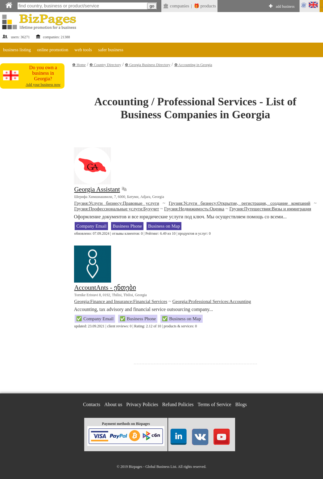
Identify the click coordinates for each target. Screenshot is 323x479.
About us (113, 404)
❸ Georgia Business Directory (147, 65)
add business (285, 6)
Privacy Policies (142, 404)
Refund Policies (178, 404)
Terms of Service (214, 404)
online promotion (52, 49)
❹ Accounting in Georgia (193, 65)
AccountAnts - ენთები (105, 287)
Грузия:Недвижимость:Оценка (194, 208)
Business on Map (164, 226)
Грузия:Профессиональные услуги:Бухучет (116, 208)
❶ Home (78, 65)
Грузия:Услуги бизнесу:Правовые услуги (116, 203)
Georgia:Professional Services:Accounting (211, 301)
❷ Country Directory (105, 65)
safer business (110, 49)
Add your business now (43, 84)
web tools (83, 49)
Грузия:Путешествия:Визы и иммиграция (270, 208)
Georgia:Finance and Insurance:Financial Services (120, 301)
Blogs (241, 404)
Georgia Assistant (97, 189)
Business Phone (127, 226)
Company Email (91, 226)
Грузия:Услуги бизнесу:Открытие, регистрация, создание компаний (239, 203)
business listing (17, 49)
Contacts (91, 404)
